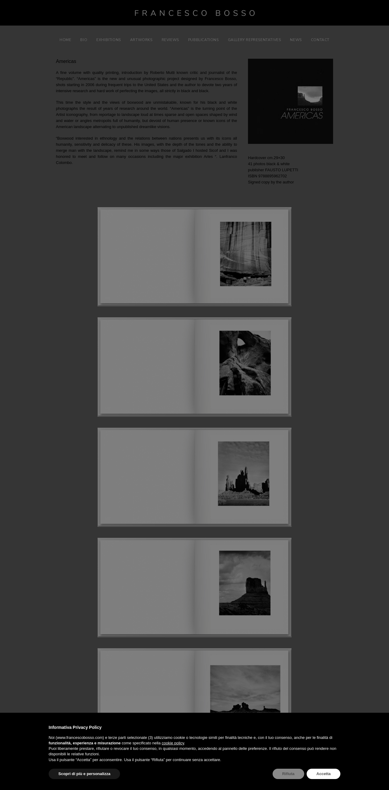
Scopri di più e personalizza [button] (84, 773)
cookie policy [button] (173, 743)
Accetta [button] (323, 773)
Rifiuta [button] (288, 773)
